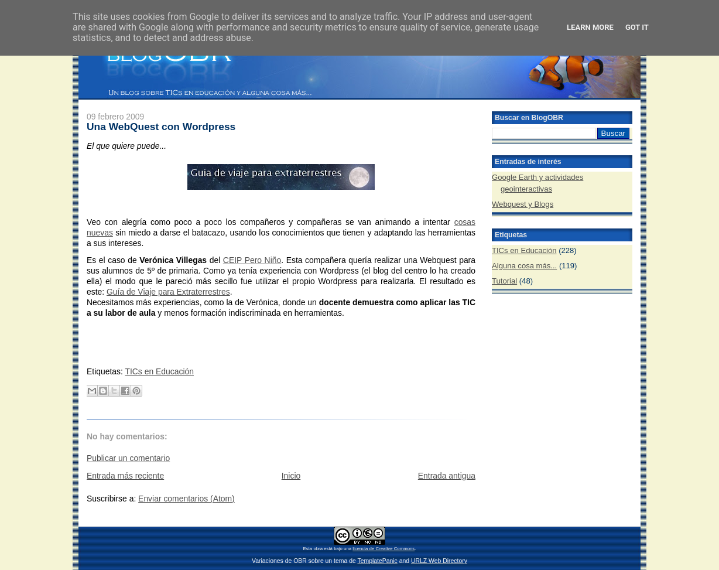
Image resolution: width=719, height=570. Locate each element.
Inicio (291, 475)
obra (318, 548)
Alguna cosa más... (524, 265)
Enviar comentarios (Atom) (186, 498)
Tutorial (504, 281)
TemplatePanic (377, 561)
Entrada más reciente (125, 475)
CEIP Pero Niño (252, 260)
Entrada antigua (446, 475)
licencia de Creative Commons (383, 548)
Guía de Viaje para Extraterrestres (168, 291)
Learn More (590, 27)
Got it (637, 27)
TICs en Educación (159, 371)
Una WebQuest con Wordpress (161, 126)
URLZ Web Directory (439, 561)
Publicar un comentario (128, 458)
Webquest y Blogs (522, 204)
